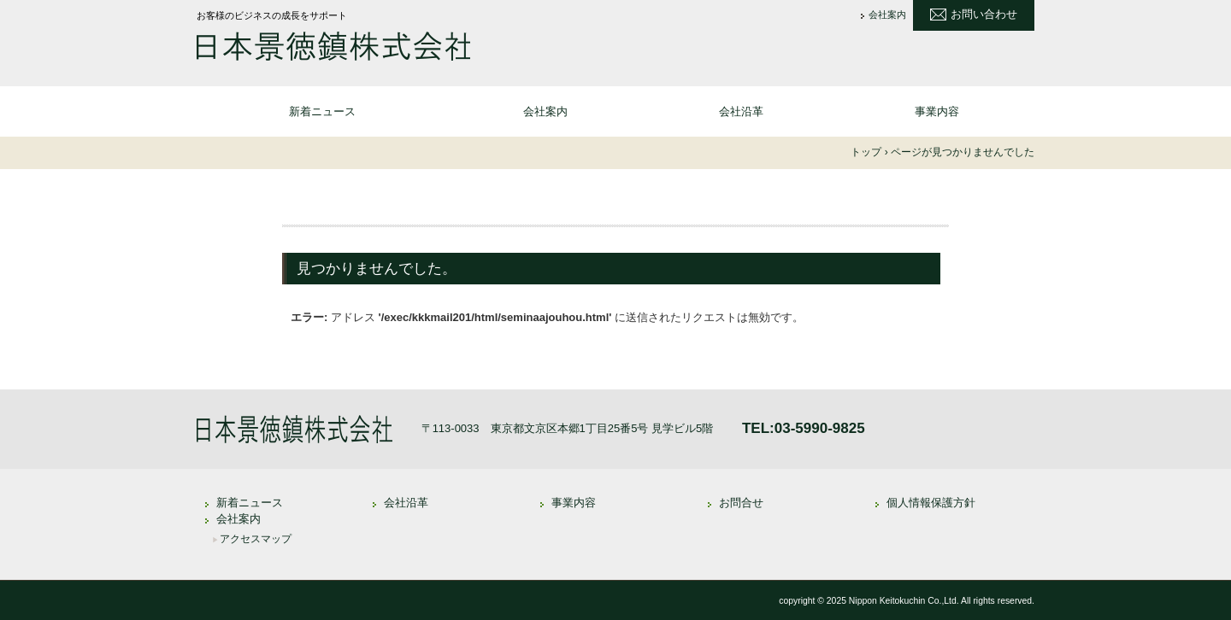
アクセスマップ (256, 539)
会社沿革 (741, 111)
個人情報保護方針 (930, 502)
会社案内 (887, 15)
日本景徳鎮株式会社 (333, 48)
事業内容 (937, 111)
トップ (866, 152)
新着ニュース (322, 111)
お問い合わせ (984, 14)
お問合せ (741, 502)
